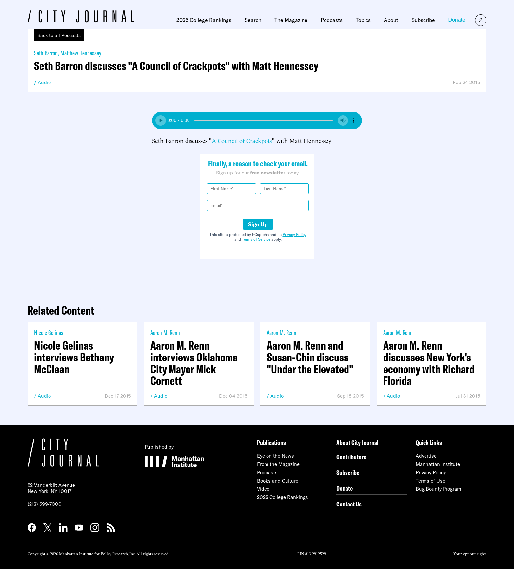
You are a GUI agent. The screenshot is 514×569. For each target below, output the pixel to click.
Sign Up (258, 224)
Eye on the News (275, 456)
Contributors (351, 457)
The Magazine (290, 20)
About (391, 20)
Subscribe (423, 20)
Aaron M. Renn (165, 332)
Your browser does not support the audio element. (257, 120)
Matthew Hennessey (80, 53)
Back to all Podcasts (59, 35)
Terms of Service (256, 239)
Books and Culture (277, 481)
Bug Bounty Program (438, 489)
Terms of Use (430, 481)
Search (253, 20)
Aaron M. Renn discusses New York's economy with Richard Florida (429, 363)
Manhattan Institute (438, 464)
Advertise (426, 456)
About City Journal (357, 442)
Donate (456, 20)
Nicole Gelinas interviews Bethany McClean (74, 357)
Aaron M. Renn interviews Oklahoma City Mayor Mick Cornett (194, 363)
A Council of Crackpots (242, 140)
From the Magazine (278, 464)
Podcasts (332, 20)
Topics (363, 20)
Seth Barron (46, 53)
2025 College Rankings (203, 20)
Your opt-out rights (469, 553)
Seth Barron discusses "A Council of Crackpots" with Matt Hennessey (176, 66)
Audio (44, 82)
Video (263, 489)
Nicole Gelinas (48, 332)
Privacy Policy (294, 234)
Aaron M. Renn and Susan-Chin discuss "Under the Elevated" (310, 357)
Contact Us (349, 504)
